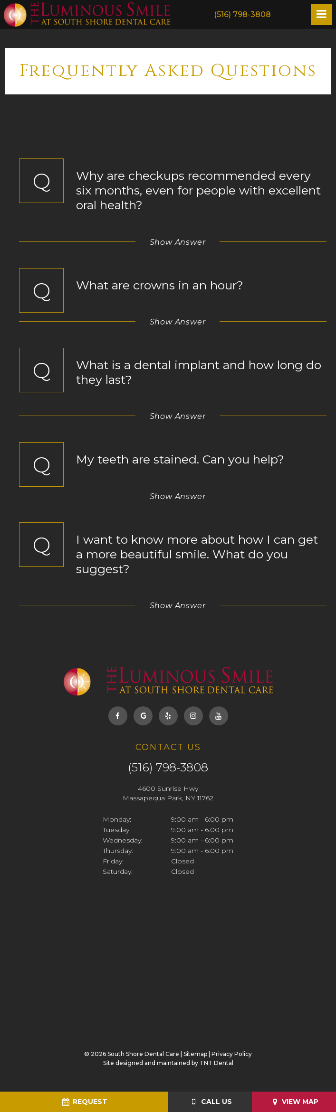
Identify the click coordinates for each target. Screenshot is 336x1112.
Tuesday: (117, 829)
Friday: (113, 861)
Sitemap (195, 1053)
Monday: (117, 819)
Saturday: (118, 871)
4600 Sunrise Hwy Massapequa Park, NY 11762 (168, 793)
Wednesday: (123, 840)
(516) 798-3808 (242, 14)
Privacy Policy (231, 1053)
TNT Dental (216, 1062)
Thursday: (118, 850)
